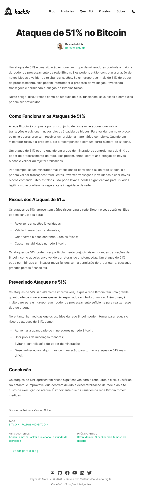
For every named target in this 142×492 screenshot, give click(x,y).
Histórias (67, 11)
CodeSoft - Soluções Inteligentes (71, 484)
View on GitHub (43, 410)
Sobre (121, 11)
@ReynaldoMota (75, 47)
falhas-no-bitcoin (35, 424)
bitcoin (14, 424)
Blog (52, 11)
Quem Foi (86, 11)
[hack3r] (17, 11)
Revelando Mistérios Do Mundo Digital (89, 479)
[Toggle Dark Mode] (134, 11)
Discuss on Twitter (20, 410)
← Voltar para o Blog (23, 451)
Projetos (105, 11)
